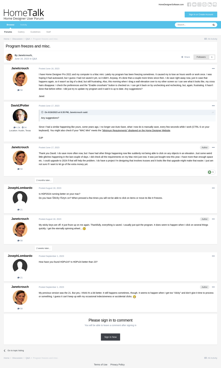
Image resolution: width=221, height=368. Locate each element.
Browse (10, 26)
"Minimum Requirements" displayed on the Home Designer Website (136, 130)
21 (19, 209)
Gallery (21, 32)
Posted (49, 68)
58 (19, 90)
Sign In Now (110, 337)
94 (24, 127)
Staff (48, 32)
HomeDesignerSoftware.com (171, 4)
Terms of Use (100, 364)
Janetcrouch (25, 55)
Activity (23, 24)
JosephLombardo (20, 187)
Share (185, 57)
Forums (8, 32)
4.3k (17, 127)
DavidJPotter (20, 105)
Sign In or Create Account (201, 14)
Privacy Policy (117, 364)
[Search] (192, 25)
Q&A (34, 58)
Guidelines (35, 32)
